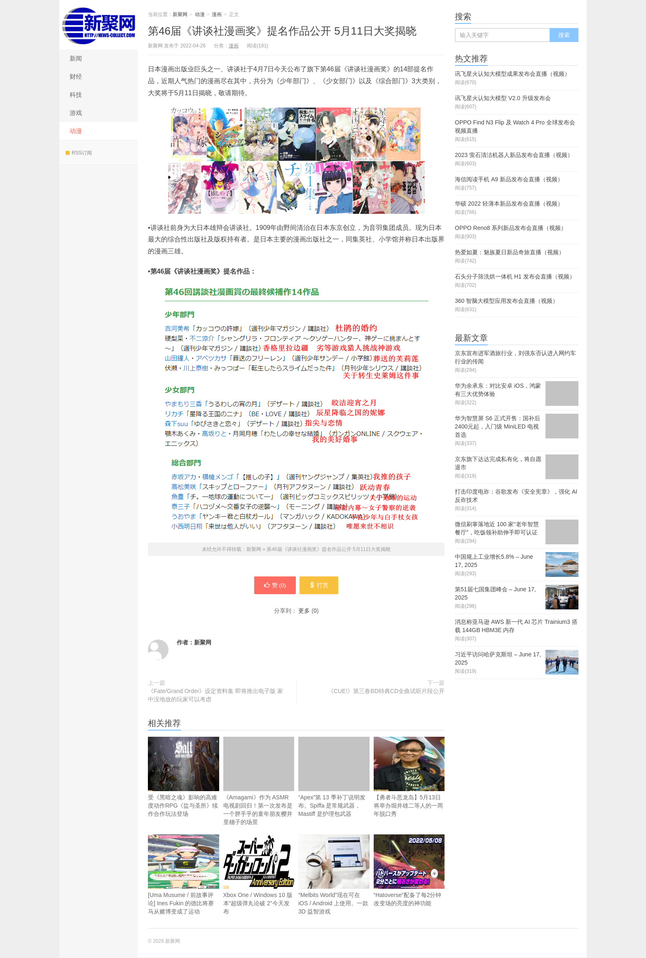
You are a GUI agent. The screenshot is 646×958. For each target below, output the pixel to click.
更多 (304, 611)
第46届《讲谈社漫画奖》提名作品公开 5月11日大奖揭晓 (282, 31)
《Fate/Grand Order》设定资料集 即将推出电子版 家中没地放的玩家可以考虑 (215, 695)
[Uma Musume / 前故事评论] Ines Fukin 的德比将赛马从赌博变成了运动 (183, 875)
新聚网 (98, 24)
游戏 (76, 112)
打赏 (320, 585)
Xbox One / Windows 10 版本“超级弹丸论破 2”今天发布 (259, 875)
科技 (76, 94)
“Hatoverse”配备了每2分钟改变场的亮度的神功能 (409, 871)
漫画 (217, 14)
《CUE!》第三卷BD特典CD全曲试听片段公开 (386, 691)
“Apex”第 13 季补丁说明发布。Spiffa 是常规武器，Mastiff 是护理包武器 (334, 777)
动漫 (76, 130)
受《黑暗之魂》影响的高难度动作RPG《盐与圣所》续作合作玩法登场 (183, 777)
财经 (76, 76)
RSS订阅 (79, 153)
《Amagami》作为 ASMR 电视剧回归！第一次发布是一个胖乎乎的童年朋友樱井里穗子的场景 (259, 781)
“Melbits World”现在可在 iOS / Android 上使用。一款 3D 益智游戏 (334, 888)
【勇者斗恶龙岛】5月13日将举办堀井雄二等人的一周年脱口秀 (409, 777)
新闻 (76, 58)
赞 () (274, 585)
